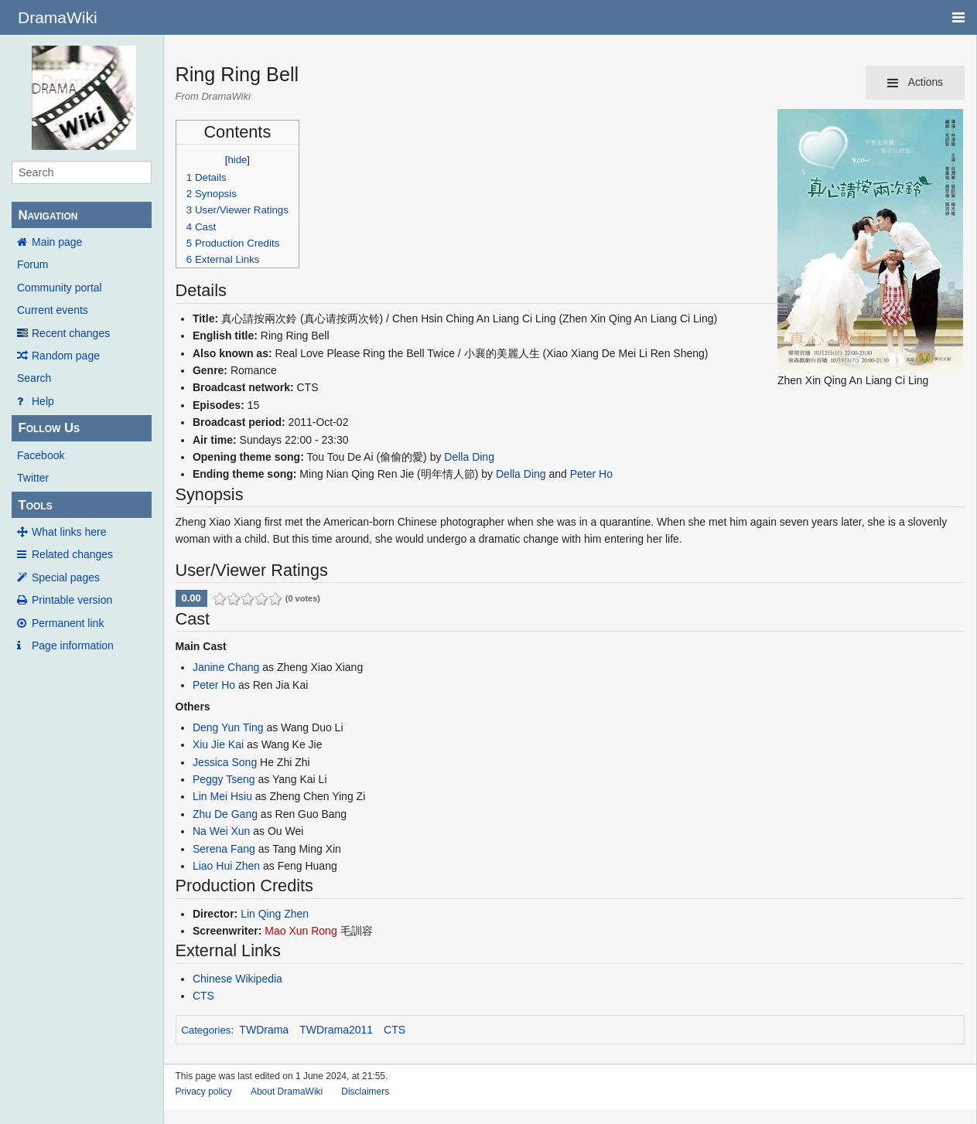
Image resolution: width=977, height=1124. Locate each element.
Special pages (66, 577)
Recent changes (71, 333)
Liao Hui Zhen (226, 866)
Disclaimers (365, 1091)
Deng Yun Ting (228, 727)
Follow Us (49, 428)
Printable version (72, 600)
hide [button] (237, 159)
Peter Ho (591, 474)
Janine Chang (226, 667)
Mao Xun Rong (300, 931)
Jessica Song (225, 762)
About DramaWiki (287, 1091)
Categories (206, 1030)
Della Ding (469, 457)
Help (43, 401)
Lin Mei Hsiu (222, 796)
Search (34, 378)
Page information (73, 645)
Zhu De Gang (225, 814)
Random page (66, 355)
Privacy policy (204, 1091)
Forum (32, 264)
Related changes (72, 554)
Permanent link (68, 623)
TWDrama (264, 1030)
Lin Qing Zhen (275, 914)
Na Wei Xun (221, 831)
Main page (57, 242)
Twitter (33, 478)
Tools (35, 505)
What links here (69, 532)
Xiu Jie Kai (218, 744)
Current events (52, 310)
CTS (203, 995)
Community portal (59, 287)
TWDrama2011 (336, 1030)
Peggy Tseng (224, 779)
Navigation (47, 215)
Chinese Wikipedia (237, 978)
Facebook (40, 455)
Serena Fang (224, 849)
